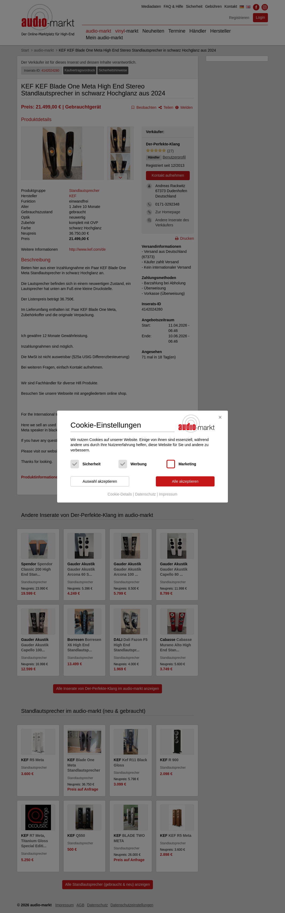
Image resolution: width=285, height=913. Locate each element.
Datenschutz (145, 494)
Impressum (168, 494)
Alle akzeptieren (185, 481)
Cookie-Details (120, 494)
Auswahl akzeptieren (99, 481)
